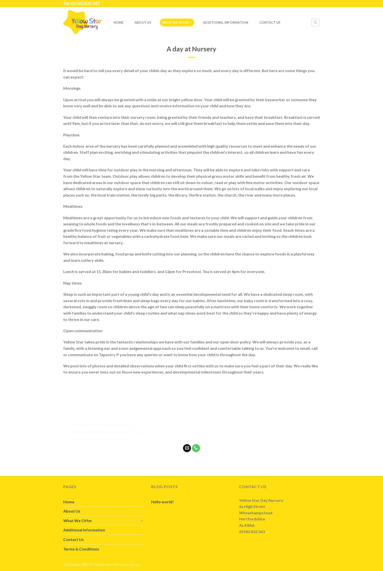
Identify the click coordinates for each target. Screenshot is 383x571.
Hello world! (162, 501)
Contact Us (270, 22)
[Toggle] (142, 520)
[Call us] (196, 448)
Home (119, 22)
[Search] (315, 22)
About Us (143, 22)
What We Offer (177, 22)
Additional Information (225, 22)
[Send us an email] (187, 448)
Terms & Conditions (81, 549)
